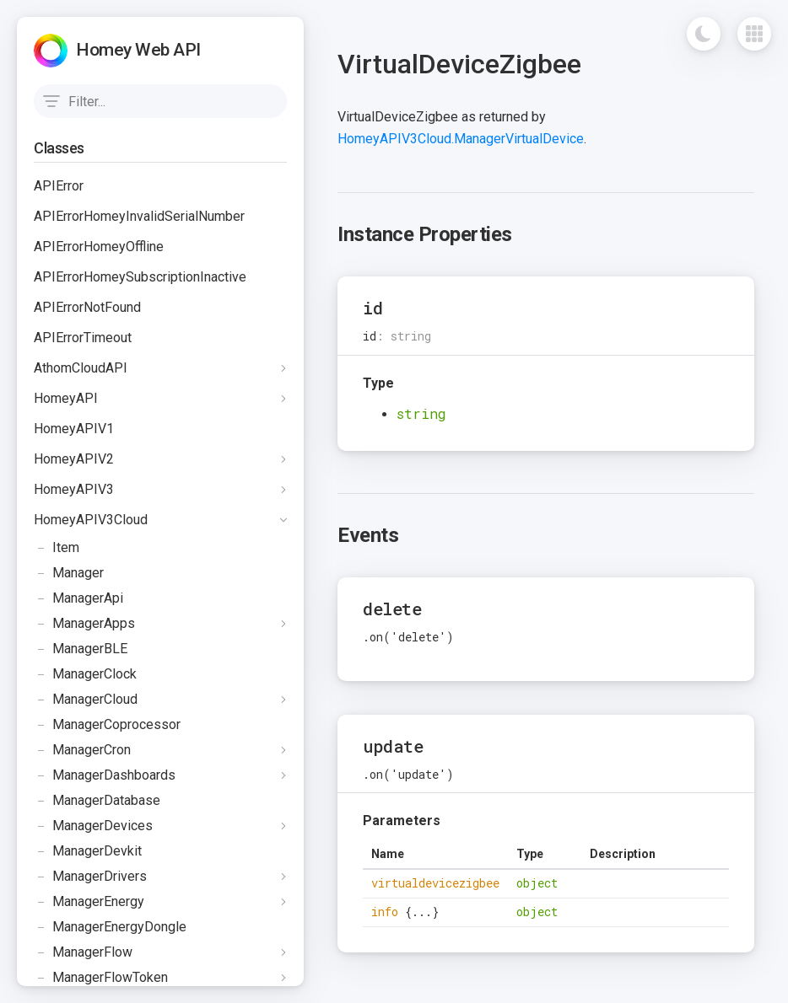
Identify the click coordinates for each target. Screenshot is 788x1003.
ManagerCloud (86, 700)
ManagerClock (85, 674)
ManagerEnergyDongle (110, 927)
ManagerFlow (83, 952)
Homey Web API (138, 50)
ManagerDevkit (88, 851)
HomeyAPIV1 (74, 429)
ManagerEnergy (89, 902)
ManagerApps (84, 624)
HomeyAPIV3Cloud (91, 520)
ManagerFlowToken (101, 978)
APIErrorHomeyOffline (99, 247)
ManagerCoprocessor (107, 725)
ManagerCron (82, 750)
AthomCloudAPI (80, 368)
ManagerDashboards (104, 775)
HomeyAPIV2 (74, 459)
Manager (69, 573)
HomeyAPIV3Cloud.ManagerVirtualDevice (460, 139)
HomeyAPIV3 (74, 489)
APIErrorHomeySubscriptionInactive (140, 277)
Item (56, 548)
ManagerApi (78, 598)
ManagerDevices (93, 826)
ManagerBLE (80, 649)
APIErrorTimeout (83, 338)
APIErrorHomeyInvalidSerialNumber (139, 216)
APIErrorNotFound (87, 307)
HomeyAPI (66, 398)
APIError (59, 186)
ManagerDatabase (97, 801)
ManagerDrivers (90, 877)
